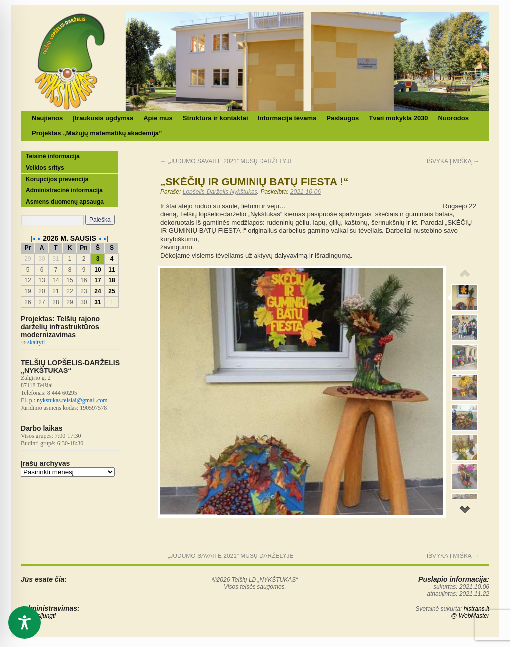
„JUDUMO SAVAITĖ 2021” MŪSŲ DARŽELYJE (226, 161)
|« (33, 238)
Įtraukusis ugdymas (103, 118)
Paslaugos (342, 118)
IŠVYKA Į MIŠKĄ (453, 161)
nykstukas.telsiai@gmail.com (72, 400)
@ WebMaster (470, 615)
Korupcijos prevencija (57, 179)
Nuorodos (453, 118)
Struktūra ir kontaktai (215, 118)
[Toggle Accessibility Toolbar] (24, 622)
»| (105, 238)
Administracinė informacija (64, 190)
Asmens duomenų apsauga (65, 201)
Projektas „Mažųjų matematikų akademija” (97, 133)
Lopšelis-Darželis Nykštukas (220, 191)
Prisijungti (43, 615)
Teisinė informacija (53, 156)
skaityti (36, 342)
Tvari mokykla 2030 (398, 118)
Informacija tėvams (287, 118)
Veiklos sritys (45, 167)
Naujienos (47, 118)
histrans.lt (476, 608)
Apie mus (158, 118)
